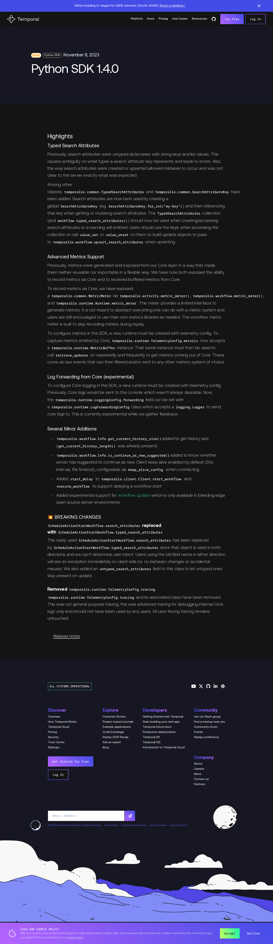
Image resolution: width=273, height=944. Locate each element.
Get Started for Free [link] (70, 761)
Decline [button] (253, 933)
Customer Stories (114, 716)
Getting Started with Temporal (163, 716)
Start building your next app (161, 721)
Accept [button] (229, 933)
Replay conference (206, 737)
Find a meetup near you (209, 721)
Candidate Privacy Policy (133, 825)
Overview (54, 716)
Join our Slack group (207, 716)
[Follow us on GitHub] (208, 686)
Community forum (205, 727)
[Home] (23, 19)
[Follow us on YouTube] (193, 686)
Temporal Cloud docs (157, 727)
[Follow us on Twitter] (201, 686)
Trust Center (56, 742)
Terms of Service (158, 825)
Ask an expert (112, 742)
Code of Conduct (178, 825)
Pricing (163, 18)
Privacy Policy (111, 825)
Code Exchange (113, 732)
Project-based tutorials (118, 721)
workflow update (134, 495)
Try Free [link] (232, 19)
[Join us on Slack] (223, 686)
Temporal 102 (151, 742)
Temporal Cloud (58, 727)
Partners (199, 784)
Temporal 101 (151, 737)
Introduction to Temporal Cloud (164, 747)
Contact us (201, 779)
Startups (53, 747)
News (197, 774)
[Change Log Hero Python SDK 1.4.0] (136, 69)
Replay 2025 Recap (115, 737)
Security (53, 737)
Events (198, 732)
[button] (259, 6)
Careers (199, 769)
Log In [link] (255, 19)
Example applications (117, 727)
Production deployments (159, 732)
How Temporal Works (62, 721)
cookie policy (75, 937)
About (198, 763)
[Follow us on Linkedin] (215, 686)
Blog (106, 747)
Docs (150, 18)
